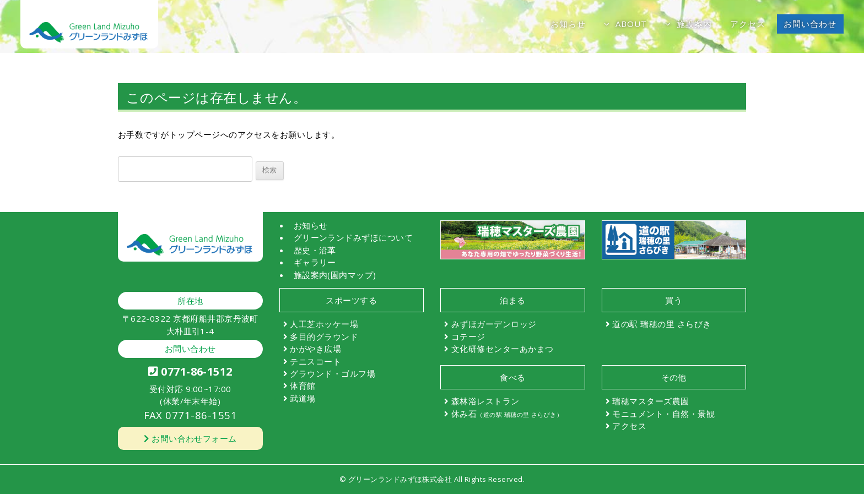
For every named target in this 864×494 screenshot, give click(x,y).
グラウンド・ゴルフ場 (332, 373)
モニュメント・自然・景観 (663, 413)
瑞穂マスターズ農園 (650, 400)
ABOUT (631, 23)
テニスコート (315, 361)
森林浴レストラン (485, 400)
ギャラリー (315, 262)
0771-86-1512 (190, 371)
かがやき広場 (315, 348)
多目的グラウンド (324, 336)
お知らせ (568, 23)
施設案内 (694, 23)
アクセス (747, 23)
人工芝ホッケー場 (324, 323)
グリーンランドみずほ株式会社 (400, 479)
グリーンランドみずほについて (353, 237)
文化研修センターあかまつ (502, 348)
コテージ (468, 336)
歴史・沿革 (315, 250)
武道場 (302, 398)
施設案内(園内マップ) (335, 274)
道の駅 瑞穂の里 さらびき (661, 323)
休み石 (507, 413)
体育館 (302, 385)
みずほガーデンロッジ (494, 323)
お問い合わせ (810, 23)
